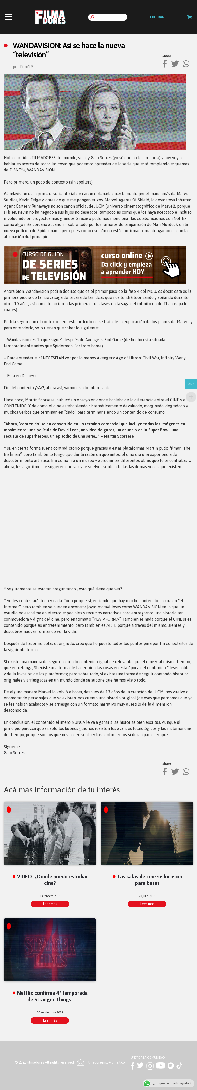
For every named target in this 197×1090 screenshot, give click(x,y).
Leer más (50, 904)
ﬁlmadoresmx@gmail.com (107, 1062)
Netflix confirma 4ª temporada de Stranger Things (52, 996)
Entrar (157, 17)
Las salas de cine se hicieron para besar (149, 879)
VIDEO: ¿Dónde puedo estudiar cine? (52, 879)
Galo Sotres (14, 752)
